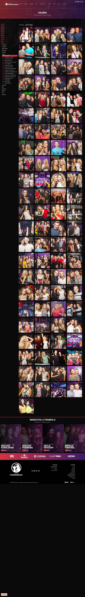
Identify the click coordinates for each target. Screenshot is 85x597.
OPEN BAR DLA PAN (7, 58)
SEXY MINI (5, 55)
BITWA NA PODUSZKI (7, 67)
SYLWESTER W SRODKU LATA (9, 62)
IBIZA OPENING (6, 83)
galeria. (31, 4)
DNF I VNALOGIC (6, 63)
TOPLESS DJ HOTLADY (8, 57)
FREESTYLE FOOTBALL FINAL (9, 75)
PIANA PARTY (6, 79)
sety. (54, 4)
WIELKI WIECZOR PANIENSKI (9, 68)
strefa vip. (49, 5)
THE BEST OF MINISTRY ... (8, 70)
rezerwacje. (42, 4)
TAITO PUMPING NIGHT (8, 73)
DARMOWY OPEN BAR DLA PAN (9, 71)
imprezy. (26, 4)
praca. (58, 4)
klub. (36, 4)
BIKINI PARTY (6, 81)
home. (20, 4)
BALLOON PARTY (6, 60)
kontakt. (64, 4)
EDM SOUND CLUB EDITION (8, 76)
